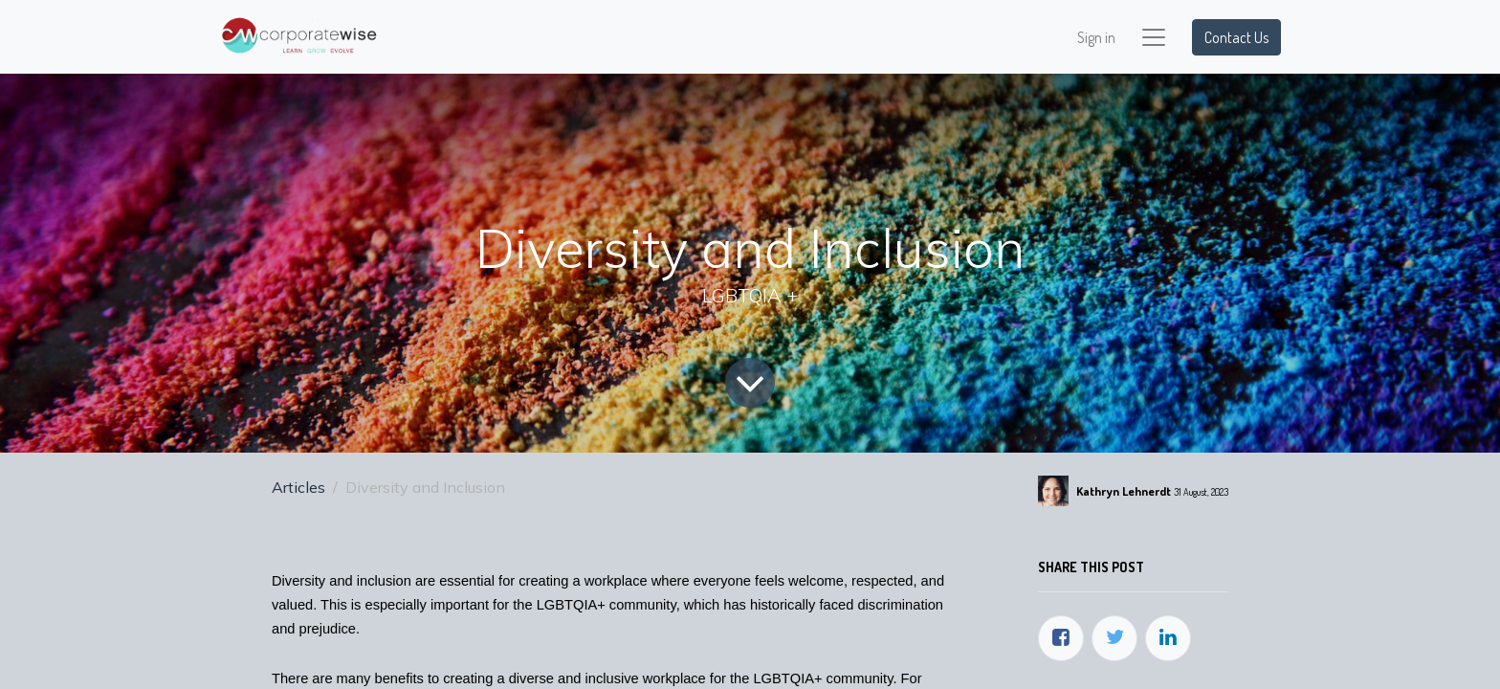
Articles (298, 487)
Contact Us (1236, 37)
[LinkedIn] (1168, 638)
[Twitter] (1114, 638)
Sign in (1096, 37)
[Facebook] (1061, 638)
